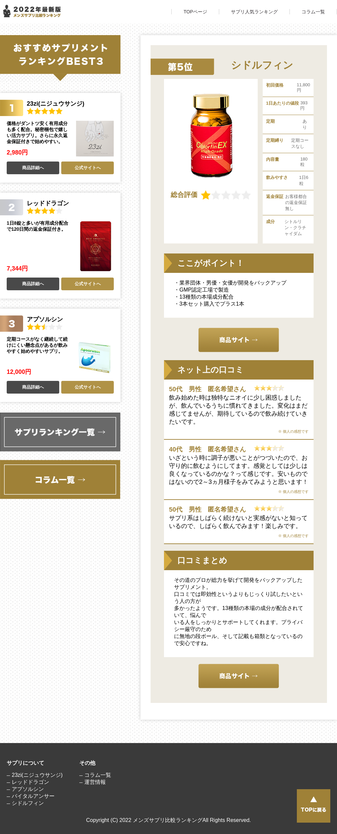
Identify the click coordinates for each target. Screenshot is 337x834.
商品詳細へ (33, 167)
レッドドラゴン (30, 782)
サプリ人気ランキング (254, 11)
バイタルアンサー (33, 796)
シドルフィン (28, 803)
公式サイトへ (88, 167)
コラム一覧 (313, 11)
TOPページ (195, 11)
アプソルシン (28, 789)
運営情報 (95, 782)
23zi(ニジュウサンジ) (37, 775)
